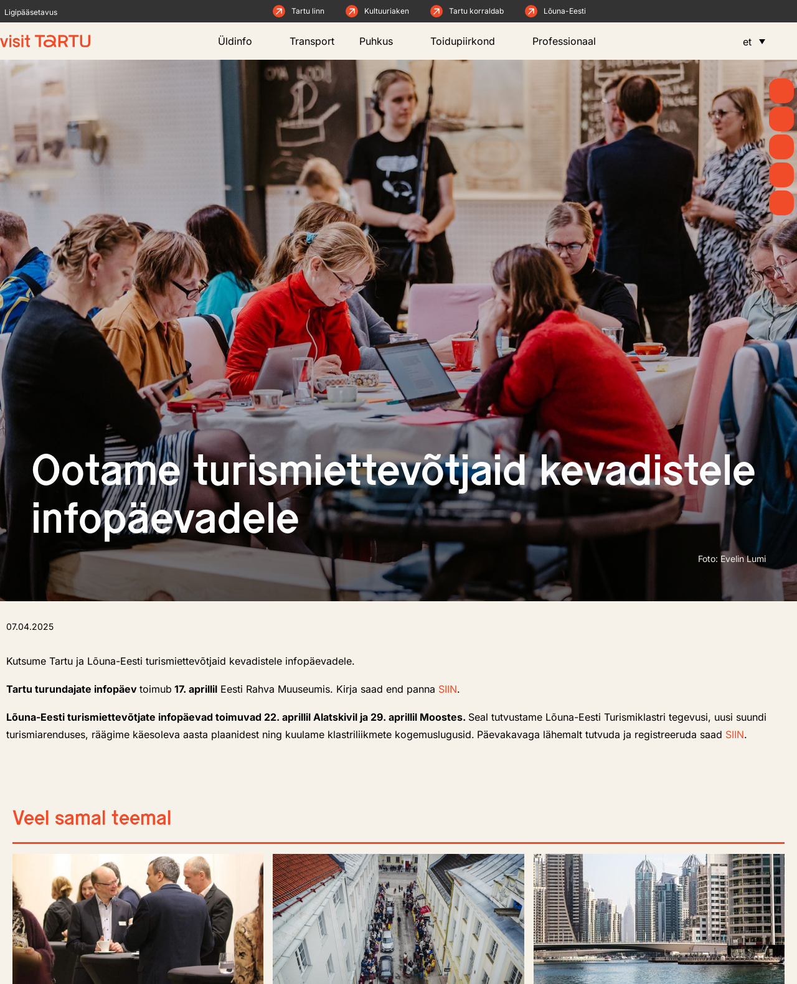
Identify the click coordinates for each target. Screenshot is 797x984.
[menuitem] (754, 41)
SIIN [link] (447, 689)
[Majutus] (781, 202)
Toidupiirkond (468, 41)
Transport (312, 41)
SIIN (734, 734)
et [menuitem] (747, 41)
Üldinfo (241, 41)
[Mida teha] (781, 146)
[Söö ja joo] (781, 174)
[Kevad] (781, 90)
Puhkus (382, 41)
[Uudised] (781, 118)
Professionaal (570, 41)
